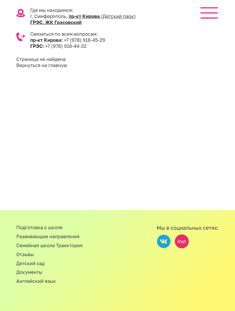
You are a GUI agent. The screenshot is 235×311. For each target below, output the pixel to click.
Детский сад (30, 263)
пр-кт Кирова (102, 16)
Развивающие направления (47, 236)
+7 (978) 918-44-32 (66, 46)
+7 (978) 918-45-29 (84, 40)
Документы (29, 272)
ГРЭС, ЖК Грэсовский (56, 22)
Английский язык (36, 281)
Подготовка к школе (39, 227)
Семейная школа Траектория (49, 245)
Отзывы (25, 254)
